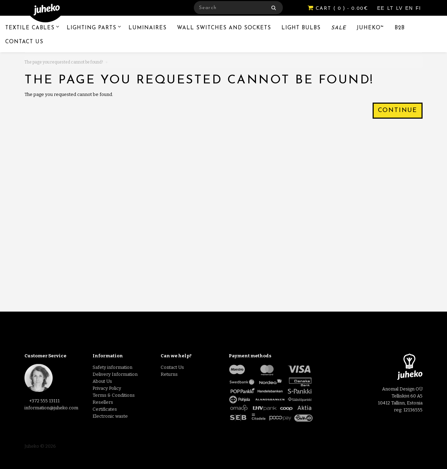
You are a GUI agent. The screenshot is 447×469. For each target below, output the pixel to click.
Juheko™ (370, 28)
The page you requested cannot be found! (63, 62)
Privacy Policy (107, 388)
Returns (169, 374)
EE (381, 8)
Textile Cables (29, 28)
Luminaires (148, 28)
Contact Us (24, 42)
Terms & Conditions (114, 395)
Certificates (105, 409)
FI (418, 8)
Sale (338, 28)
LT (391, 8)
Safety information (112, 367)
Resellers (103, 402)
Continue (397, 110)
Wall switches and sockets (224, 28)
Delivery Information (115, 374)
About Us (102, 381)
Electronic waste (110, 416)
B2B (400, 28)
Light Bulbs (301, 28)
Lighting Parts (91, 28)
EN (410, 8)
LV (400, 8)
